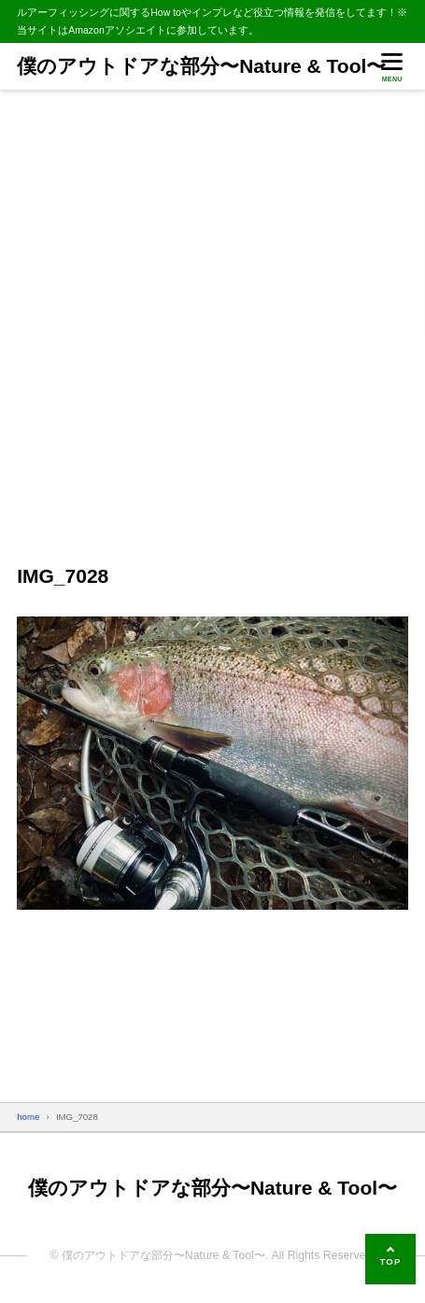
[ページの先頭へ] (390, 1259)
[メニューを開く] (392, 66)
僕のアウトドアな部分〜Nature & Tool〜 (201, 66)
